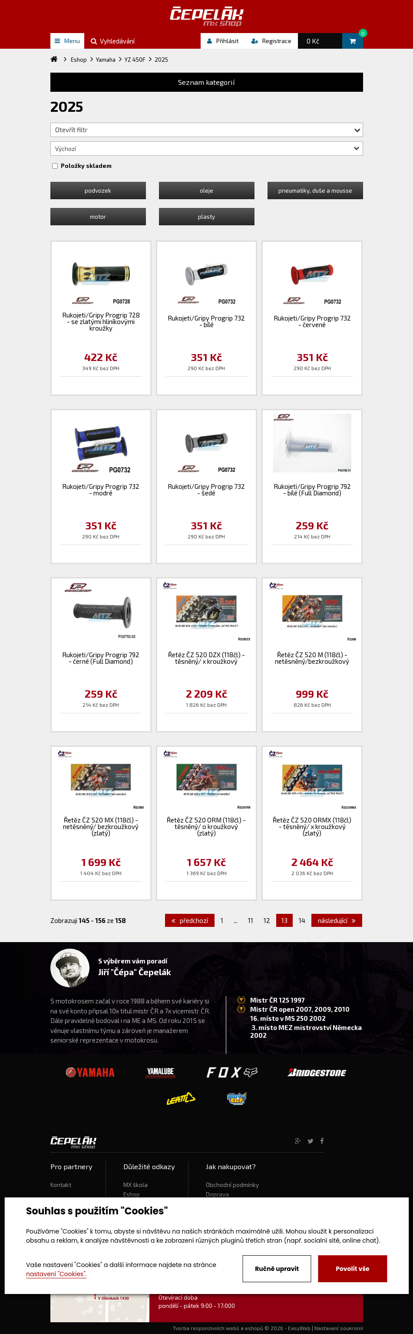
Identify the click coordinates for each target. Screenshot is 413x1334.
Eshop (131, 1194)
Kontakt (60, 1184)
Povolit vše (352, 1268)
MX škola (135, 1184)
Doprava (217, 1194)
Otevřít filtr (207, 130)
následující (337, 920)
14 (302, 920)
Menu (67, 40)
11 (250, 920)
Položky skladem (86, 165)
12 (267, 920)
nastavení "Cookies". (56, 1274)
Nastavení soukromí (338, 1328)
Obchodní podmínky (232, 1184)
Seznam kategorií (206, 82)
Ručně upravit (277, 1268)
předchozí (190, 920)
